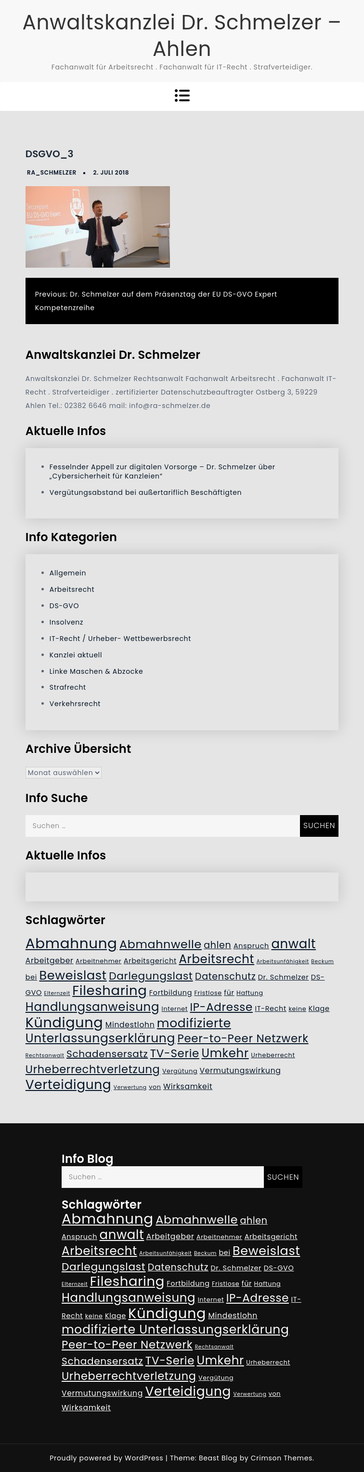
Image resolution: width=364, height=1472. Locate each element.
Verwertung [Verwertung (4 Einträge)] (130, 1087)
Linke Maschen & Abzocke (96, 671)
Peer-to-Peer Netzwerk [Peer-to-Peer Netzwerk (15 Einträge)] (242, 1038)
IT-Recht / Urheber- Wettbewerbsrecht (120, 638)
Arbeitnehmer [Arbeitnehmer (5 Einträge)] (98, 961)
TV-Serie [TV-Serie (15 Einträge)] (174, 1053)
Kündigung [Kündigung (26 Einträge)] (65, 1022)
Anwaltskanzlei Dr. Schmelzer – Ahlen (181, 35)
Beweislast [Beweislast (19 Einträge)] (72, 975)
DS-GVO (64, 606)
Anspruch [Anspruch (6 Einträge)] (251, 946)
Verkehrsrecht (75, 704)
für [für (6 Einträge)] (229, 992)
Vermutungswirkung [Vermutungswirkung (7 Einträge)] (240, 1070)
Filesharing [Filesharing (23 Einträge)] (109, 990)
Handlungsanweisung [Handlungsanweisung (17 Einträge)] (92, 1006)
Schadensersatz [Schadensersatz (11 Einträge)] (107, 1054)
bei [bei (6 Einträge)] (31, 977)
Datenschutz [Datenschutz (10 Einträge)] (225, 976)
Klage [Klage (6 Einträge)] (319, 1008)
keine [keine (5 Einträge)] (297, 1009)
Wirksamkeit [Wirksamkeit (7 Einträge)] (187, 1086)
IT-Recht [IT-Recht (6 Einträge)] (270, 1008)
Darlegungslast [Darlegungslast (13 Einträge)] (151, 975)
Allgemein (68, 573)
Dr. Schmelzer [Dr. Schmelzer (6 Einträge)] (283, 977)
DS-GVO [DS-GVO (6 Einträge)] (279, 1268)
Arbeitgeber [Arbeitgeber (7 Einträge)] (50, 960)
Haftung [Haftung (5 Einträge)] (249, 993)
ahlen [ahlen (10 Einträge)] (217, 945)
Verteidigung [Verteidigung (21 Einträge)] (69, 1084)
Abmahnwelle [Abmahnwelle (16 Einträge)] (160, 944)
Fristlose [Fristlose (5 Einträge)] (208, 993)
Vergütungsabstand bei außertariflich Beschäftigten (146, 492)
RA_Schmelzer (52, 172)
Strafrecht (68, 687)
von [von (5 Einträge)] (155, 1087)
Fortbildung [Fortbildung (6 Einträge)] (170, 992)
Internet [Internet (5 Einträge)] (175, 1009)
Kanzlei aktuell (76, 655)
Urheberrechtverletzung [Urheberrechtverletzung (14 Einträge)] (93, 1069)
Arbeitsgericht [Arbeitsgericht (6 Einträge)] (150, 961)
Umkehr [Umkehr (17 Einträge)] (224, 1053)
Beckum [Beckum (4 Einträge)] (322, 961)
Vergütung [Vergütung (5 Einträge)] (179, 1071)
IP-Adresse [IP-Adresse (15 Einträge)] (221, 1007)
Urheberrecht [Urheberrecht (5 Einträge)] (273, 1055)
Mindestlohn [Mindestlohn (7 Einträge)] (130, 1025)
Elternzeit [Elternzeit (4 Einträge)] (57, 993)
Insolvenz (66, 622)
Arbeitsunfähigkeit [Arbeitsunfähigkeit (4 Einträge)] (283, 961)
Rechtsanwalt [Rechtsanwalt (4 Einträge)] (45, 1055)
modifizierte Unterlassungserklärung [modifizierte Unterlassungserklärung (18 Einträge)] (128, 1031)
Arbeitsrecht (72, 589)
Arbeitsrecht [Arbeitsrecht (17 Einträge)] (216, 959)
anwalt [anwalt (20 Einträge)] (293, 944)
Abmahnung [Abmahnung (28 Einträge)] (71, 943)
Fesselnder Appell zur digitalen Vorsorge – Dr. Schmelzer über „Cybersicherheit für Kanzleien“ (162, 471)
